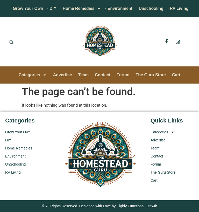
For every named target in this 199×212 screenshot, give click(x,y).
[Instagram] (178, 42)
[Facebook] (166, 42)
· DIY (51, 8)
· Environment (119, 8)
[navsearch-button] (11, 43)
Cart (176, 75)
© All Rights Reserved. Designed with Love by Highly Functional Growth (99, 206)
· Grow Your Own (25, 8)
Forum (123, 75)
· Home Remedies (80, 8)
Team (83, 75)
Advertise (62, 75)
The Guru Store (151, 75)
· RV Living (179, 8)
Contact (102, 75)
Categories (33, 75)
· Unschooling (151, 8)
